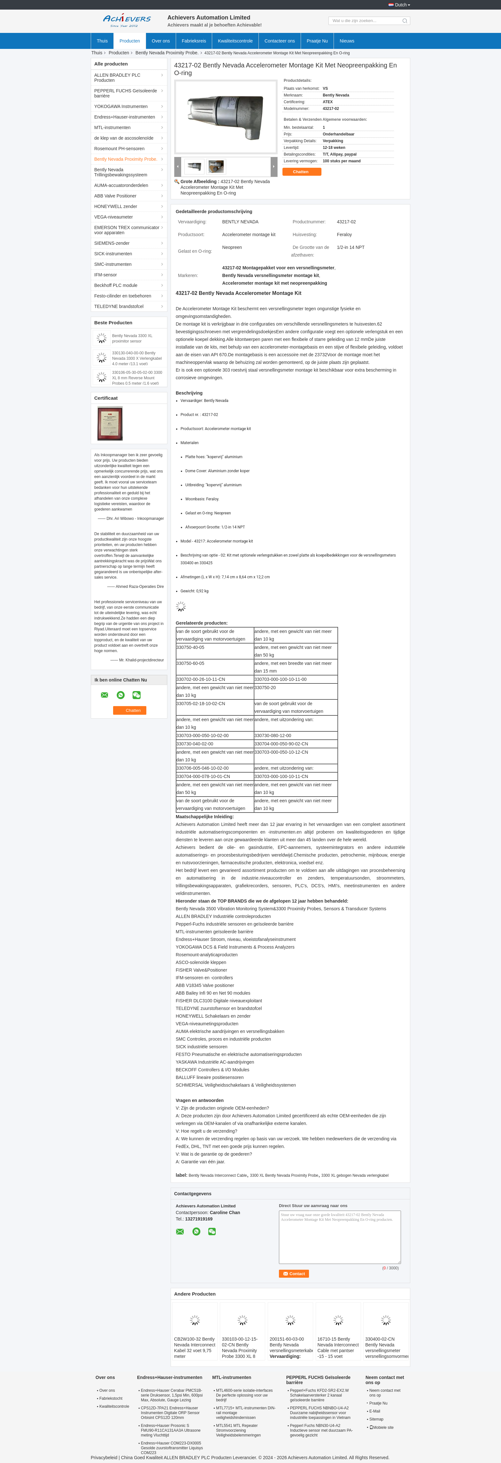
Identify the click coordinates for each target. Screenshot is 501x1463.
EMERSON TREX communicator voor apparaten (126, 230)
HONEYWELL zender (115, 206)
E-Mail (374, 1411)
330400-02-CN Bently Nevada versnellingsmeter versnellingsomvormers (386, 1347)
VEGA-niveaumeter (113, 216)
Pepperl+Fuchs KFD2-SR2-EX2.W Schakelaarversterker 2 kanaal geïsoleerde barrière (319, 1395)
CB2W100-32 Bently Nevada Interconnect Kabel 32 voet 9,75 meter (194, 1347)
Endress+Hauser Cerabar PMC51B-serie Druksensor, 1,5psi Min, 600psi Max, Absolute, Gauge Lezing (172, 1395)
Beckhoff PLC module (115, 285)
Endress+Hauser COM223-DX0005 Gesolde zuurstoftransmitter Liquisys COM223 (172, 1448)
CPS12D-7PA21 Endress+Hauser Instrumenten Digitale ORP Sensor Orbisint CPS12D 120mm (170, 1413)
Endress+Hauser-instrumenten (124, 116)
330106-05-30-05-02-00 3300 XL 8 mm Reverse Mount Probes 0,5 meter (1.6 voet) (137, 378)
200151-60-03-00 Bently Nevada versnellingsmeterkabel (291, 1344)
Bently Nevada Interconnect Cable (218, 1175)
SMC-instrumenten (113, 264)
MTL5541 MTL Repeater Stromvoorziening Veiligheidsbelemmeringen (238, 1430)
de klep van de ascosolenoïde (123, 138)
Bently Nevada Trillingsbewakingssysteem (120, 172)
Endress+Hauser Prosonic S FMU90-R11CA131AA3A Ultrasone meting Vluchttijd (171, 1430)
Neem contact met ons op (384, 1393)
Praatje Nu (317, 40)
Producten (129, 40)
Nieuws (347, 40)
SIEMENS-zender (111, 243)
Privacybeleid (104, 1457)
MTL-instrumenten (112, 127)
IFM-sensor (105, 274)
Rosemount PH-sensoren (119, 148)
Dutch (401, 4)
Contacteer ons (280, 40)
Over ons (161, 40)
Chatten (305, 172)
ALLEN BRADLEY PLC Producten (117, 78)
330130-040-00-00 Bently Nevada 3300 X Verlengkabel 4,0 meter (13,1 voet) (137, 358)
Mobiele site (381, 1427)
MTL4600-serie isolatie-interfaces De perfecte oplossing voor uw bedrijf (244, 1395)
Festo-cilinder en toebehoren (122, 295)
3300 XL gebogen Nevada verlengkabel (355, 1175)
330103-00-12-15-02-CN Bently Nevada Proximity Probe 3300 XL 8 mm (240, 1350)
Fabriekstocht (110, 1398)
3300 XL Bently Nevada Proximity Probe (284, 1175)
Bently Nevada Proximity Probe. (167, 52)
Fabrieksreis (194, 40)
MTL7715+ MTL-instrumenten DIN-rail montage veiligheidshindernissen (245, 1413)
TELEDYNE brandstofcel (118, 306)
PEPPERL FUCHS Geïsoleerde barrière (125, 93)
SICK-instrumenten (113, 253)
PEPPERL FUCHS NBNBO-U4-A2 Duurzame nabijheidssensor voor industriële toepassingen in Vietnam (320, 1413)
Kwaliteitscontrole (235, 40)
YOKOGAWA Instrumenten (121, 106)
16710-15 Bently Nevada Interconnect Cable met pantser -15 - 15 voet (338, 1347)
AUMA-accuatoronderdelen (121, 185)
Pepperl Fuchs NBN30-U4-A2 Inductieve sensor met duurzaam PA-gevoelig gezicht (321, 1430)
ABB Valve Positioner (115, 195)
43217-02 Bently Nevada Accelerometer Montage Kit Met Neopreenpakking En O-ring (225, 187)
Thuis (102, 40)
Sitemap (376, 1419)
